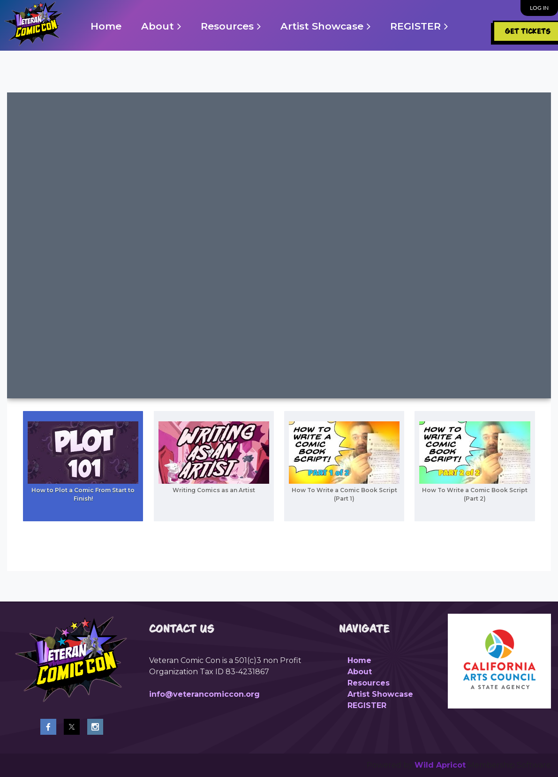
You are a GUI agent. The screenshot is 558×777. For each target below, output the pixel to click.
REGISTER (366, 705)
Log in (539, 7)
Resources (368, 682)
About (359, 671)
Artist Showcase (380, 694)
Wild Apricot (440, 765)
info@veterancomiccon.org (204, 694)
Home (359, 660)
